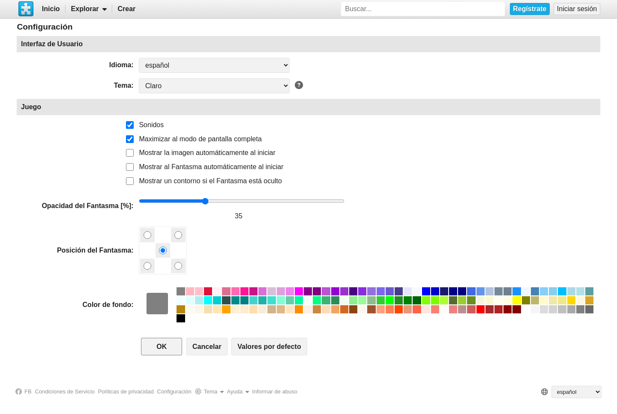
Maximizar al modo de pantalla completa (200, 139)
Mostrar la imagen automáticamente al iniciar (207, 152)
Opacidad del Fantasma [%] (86, 205)
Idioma (120, 65)
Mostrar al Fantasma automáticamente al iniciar (211, 166)
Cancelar (207, 346)
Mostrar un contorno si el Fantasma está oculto (210, 181)
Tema (123, 85)
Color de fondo (107, 304)
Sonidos (151, 124)
